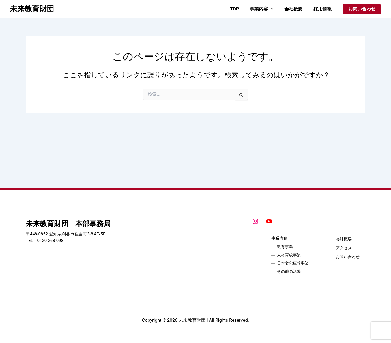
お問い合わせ (348, 256)
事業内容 (266, 9)
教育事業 (285, 247)
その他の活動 (289, 271)
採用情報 (323, 9)
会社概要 (296, 9)
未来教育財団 (32, 9)
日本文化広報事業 (293, 263)
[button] (362, 9)
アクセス (344, 248)
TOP (241, 9)
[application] (275, 9)
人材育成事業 (289, 255)
